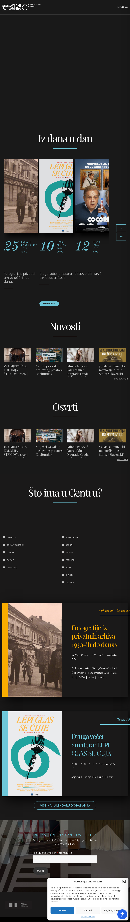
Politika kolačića (88, 916)
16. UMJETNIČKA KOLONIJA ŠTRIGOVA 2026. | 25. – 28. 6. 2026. (16, 372)
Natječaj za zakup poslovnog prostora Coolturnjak (49, 370)
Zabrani (88, 910)
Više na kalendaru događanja (65, 805)
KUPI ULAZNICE (49, 304)
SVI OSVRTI (122, 459)
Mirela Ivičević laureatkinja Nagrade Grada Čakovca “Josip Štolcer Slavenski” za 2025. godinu (80, 375)
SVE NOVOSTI (121, 378)
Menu (123, 7)
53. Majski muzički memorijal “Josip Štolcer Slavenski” (112, 370)
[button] (123, 881)
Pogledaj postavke (113, 910)
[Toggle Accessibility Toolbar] (122, 914)
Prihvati (62, 910)
